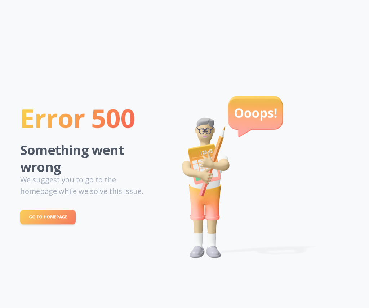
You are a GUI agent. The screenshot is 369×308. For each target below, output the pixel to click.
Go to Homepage (48, 217)
